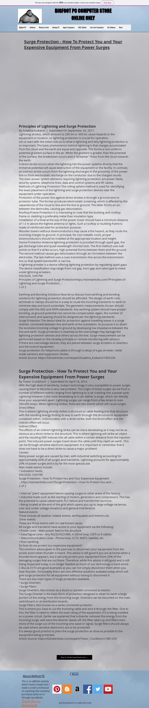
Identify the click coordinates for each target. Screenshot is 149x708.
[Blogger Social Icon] (67, 689)
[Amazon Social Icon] (77, 689)
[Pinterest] (56, 689)
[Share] (74, 673)
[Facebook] (87, 689)
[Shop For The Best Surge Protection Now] (74, 657)
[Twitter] (97, 689)
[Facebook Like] (61, 19)
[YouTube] (108, 689)
